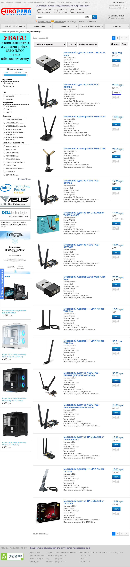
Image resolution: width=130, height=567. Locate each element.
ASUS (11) (9, 83)
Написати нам (59, 22)
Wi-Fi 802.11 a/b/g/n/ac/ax (15, 123)
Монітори (65, 26)
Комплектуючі (39, 26)
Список (115, 44)
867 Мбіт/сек (10, 172)
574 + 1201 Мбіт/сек (13, 159)
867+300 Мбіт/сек (12, 175)
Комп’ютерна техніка (13, 26)
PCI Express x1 (11, 106)
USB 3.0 (9, 113)
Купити (116, 60)
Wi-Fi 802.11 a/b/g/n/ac (14, 120)
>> (126, 38)
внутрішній (10, 96)
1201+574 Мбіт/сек (12, 146)
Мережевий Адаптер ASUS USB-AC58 (84, 116)
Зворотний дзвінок (44, 22)
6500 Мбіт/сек (11, 165)
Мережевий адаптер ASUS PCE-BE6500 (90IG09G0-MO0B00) (81, 406)
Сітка (124, 44)
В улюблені (114, 65)
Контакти (86, 2)
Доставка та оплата (36, 2)
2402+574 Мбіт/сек (12, 153)
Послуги (60, 2)
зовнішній (9, 99)
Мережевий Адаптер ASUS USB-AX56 (84, 148)
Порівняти (117, 65)
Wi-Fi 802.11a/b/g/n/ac (13, 129)
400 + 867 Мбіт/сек (12, 156)
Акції (24, 2)
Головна (4, 32)
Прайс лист (50, 2)
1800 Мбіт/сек (11, 150)
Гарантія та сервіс (73, 2)
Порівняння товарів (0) (88, 44)
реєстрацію (12, 222)
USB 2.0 (9, 109)
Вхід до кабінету (119, 2)
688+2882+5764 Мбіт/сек (14, 169)
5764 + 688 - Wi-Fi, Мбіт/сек (15, 162)
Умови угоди (34, 562)
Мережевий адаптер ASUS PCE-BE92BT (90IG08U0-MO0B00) (81, 374)
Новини (17, 2)
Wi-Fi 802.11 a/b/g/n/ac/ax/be (16, 126)
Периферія (117, 26)
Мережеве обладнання (91, 26)
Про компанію (7, 2)
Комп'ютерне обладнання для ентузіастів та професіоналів (63, 6)
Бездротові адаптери (33, 32)
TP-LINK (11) (9, 86)
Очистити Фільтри (24, 179)
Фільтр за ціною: (14, 69)
